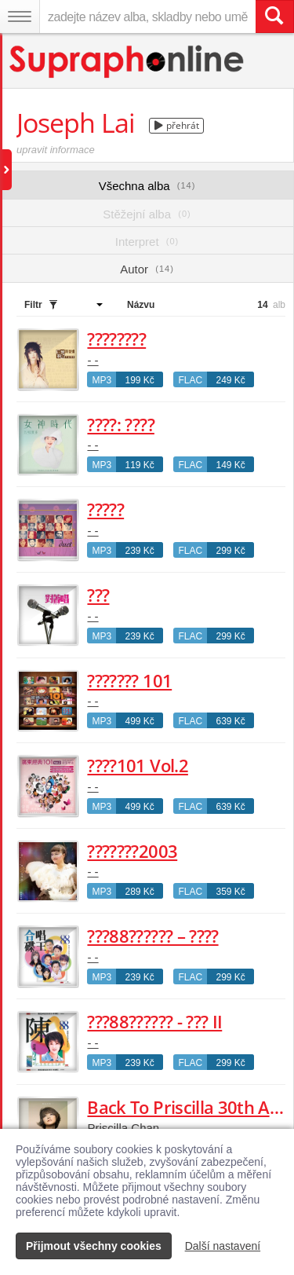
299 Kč (230, 550)
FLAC (190, 380)
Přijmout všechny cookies (94, 1246)
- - (92, 360)
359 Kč (230, 891)
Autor (147, 269)
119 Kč (139, 465)
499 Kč (139, 721)
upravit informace (55, 150)
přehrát (176, 125)
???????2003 (132, 851)
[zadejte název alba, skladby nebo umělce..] (147, 16)
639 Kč (230, 721)
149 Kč (230, 465)
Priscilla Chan (123, 1127)
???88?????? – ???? (152, 935)
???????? (116, 338)
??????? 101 (129, 680)
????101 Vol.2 (137, 765)
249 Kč (230, 380)
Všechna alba (147, 185)
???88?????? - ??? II (154, 1021)
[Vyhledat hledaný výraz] (274, 16)
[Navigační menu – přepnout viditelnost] (19, 16)
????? (105, 509)
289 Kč (139, 891)
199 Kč (139, 380)
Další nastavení (223, 1246)
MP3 (101, 380)
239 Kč (139, 550)
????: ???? (120, 424)
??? (98, 594)
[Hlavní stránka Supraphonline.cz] (127, 61)
